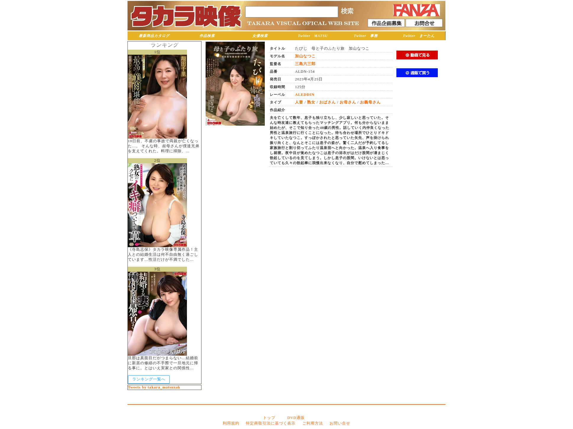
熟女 (311, 102)
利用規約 (231, 423)
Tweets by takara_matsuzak (154, 387)
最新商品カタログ (154, 36)
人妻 (299, 102)
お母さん (348, 102)
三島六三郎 (305, 64)
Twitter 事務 (366, 36)
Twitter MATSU (313, 36)
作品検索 (207, 36)
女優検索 (260, 36)
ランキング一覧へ (148, 379)
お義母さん (370, 102)
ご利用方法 (312, 423)
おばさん (327, 102)
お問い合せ (340, 423)
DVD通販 (296, 418)
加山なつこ (305, 56)
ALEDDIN (304, 95)
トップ (269, 418)
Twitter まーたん (419, 36)
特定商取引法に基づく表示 (271, 423)
